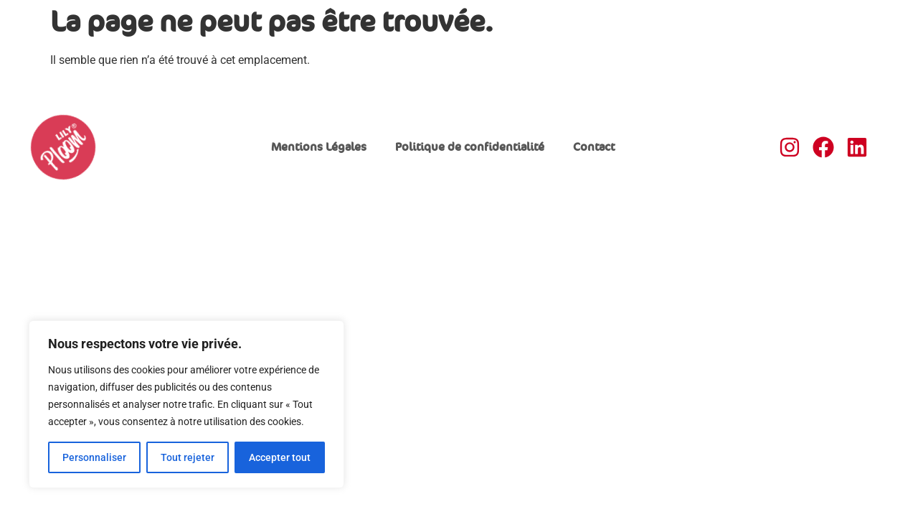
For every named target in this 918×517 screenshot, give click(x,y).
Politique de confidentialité (469, 147)
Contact (594, 147)
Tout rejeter (187, 457)
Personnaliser (94, 457)
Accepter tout (280, 457)
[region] (186, 404)
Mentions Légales (318, 147)
